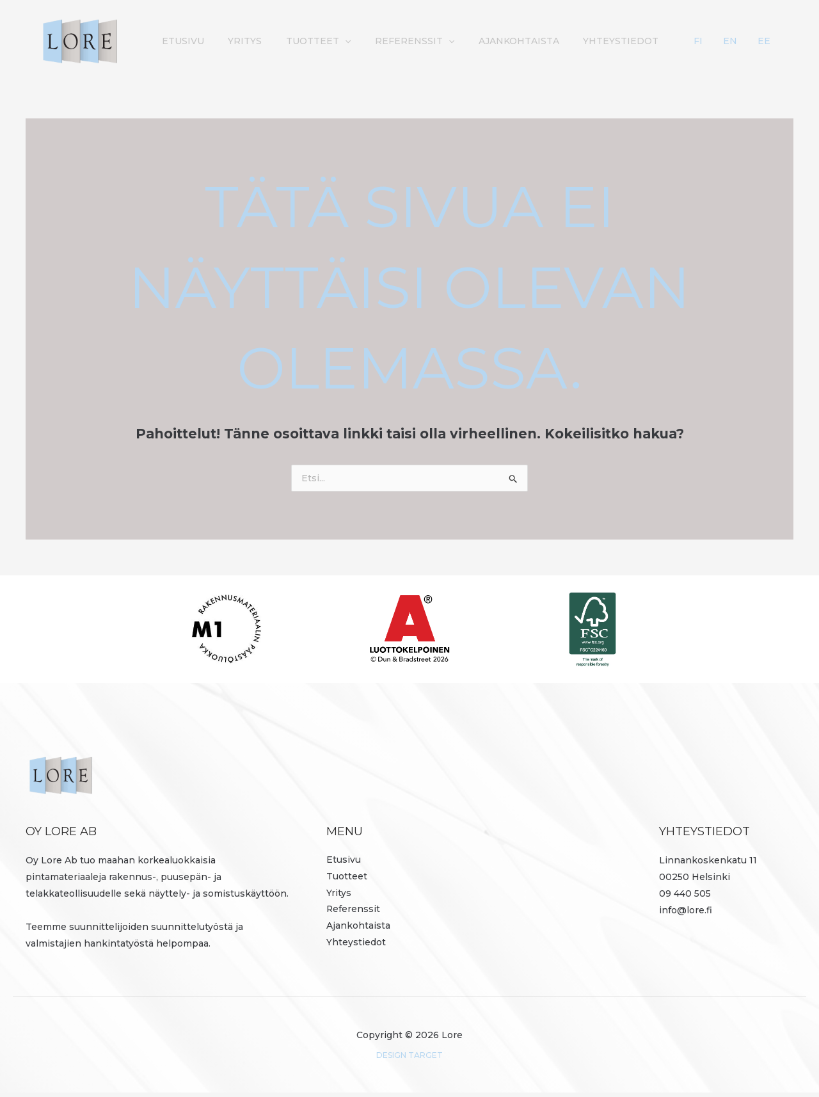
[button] (407, 40)
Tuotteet (381, 41)
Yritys (313, 41)
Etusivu (255, 41)
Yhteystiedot (669, 41)
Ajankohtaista (572, 41)
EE (771, 41)
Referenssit (473, 41)
